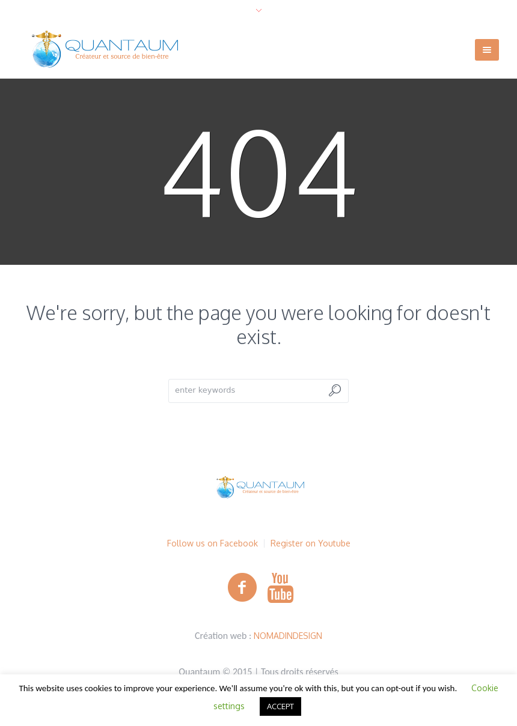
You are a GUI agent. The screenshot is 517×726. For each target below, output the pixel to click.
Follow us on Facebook (212, 543)
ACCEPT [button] (280, 706)
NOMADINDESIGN (288, 636)
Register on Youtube (310, 543)
